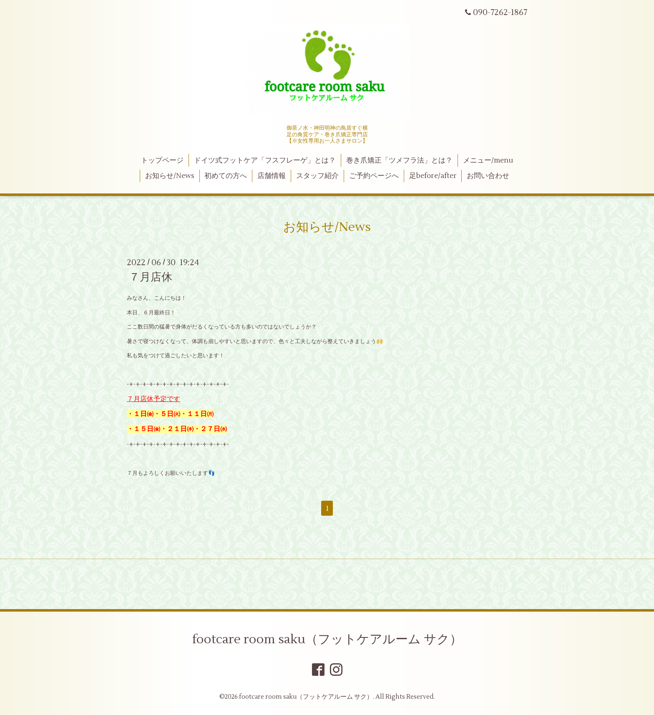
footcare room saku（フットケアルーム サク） (327, 639)
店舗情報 (271, 176)
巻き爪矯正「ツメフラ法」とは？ (399, 160)
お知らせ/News (169, 176)
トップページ (162, 160)
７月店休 (150, 277)
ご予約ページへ (374, 176)
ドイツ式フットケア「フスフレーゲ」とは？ (265, 160)
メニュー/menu (488, 160)
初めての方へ (225, 176)
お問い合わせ (488, 176)
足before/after (433, 176)
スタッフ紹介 (317, 176)
